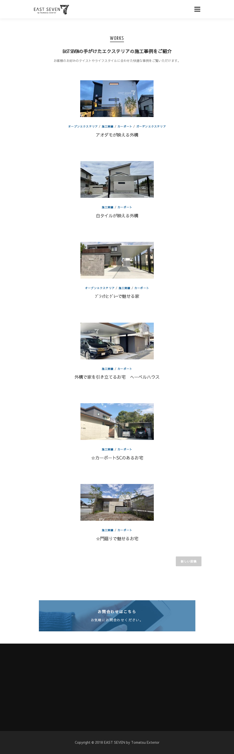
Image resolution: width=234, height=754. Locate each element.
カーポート (124, 126)
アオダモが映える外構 (117, 135)
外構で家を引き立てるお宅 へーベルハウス (117, 377)
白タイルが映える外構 (117, 215)
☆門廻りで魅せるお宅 (117, 538)
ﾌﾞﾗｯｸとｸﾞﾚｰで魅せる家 (117, 296)
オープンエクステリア (83, 126)
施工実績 (108, 126)
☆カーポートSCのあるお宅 (117, 458)
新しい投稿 (189, 561)
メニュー (197, 9)
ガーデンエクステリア (151, 126)
